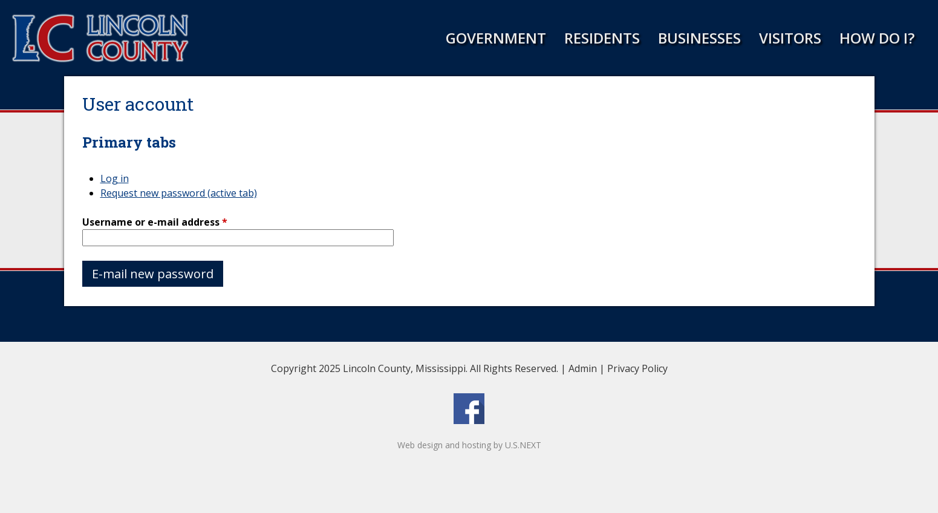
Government (496, 38)
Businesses (699, 38)
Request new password (178, 193)
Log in (114, 178)
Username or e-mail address (154, 222)
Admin (582, 368)
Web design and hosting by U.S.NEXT (469, 445)
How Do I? (876, 38)
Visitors (790, 38)
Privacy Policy (637, 368)
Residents (602, 38)
